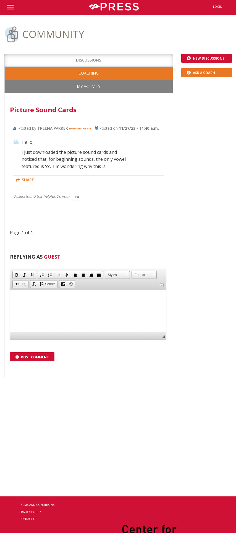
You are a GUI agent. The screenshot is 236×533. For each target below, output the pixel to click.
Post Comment (32, 357)
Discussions (88, 60)
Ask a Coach (201, 72)
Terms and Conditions (36, 505)
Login (217, 7)
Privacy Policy (30, 512)
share (25, 179)
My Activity (88, 86)
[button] (16, 275)
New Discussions (205, 58)
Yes (77, 196)
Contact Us (28, 519)
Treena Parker (53, 128)
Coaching (88, 73)
